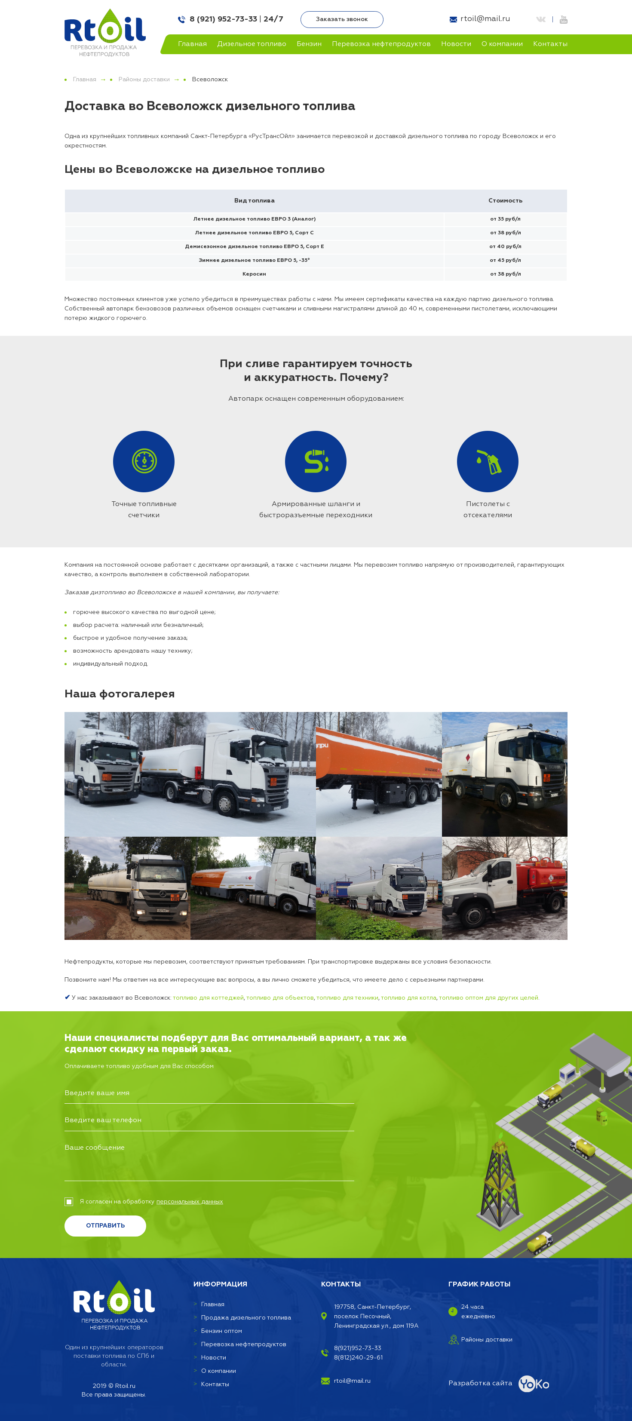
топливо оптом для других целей (488, 998)
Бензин (309, 44)
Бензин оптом (221, 1331)
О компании (502, 44)
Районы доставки (144, 80)
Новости (456, 44)
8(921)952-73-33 (357, 1348)
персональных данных (189, 1202)
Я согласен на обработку (143, 1201)
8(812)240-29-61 (358, 1358)
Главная (192, 44)
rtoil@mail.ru (485, 19)
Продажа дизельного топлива (246, 1318)
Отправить (105, 1226)
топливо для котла (408, 998)
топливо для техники (347, 998)
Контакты (550, 44)
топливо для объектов (280, 998)
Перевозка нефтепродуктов (381, 44)
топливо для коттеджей (208, 998)
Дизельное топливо (251, 44)
